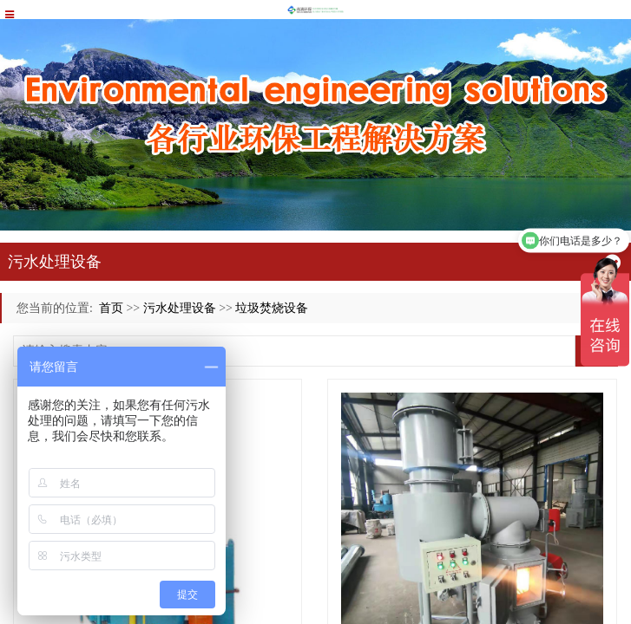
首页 (111, 308)
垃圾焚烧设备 (271, 308)
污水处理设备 (179, 308)
